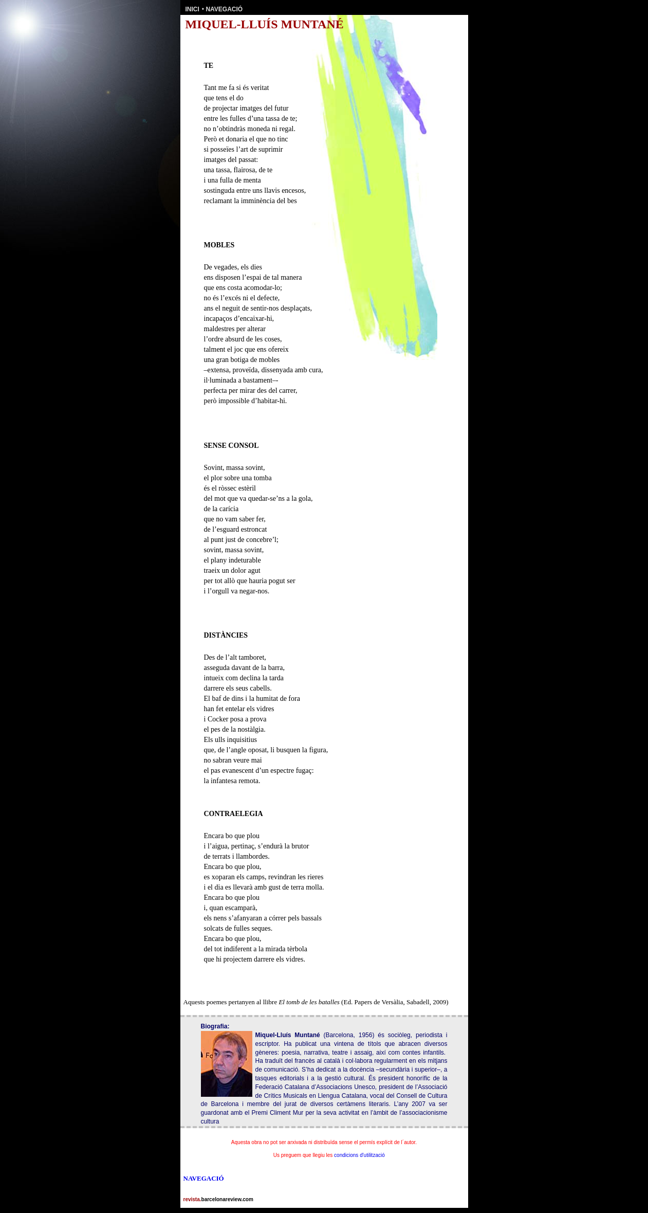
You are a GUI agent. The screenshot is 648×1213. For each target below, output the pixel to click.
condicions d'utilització (359, 1155)
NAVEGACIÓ (224, 9)
